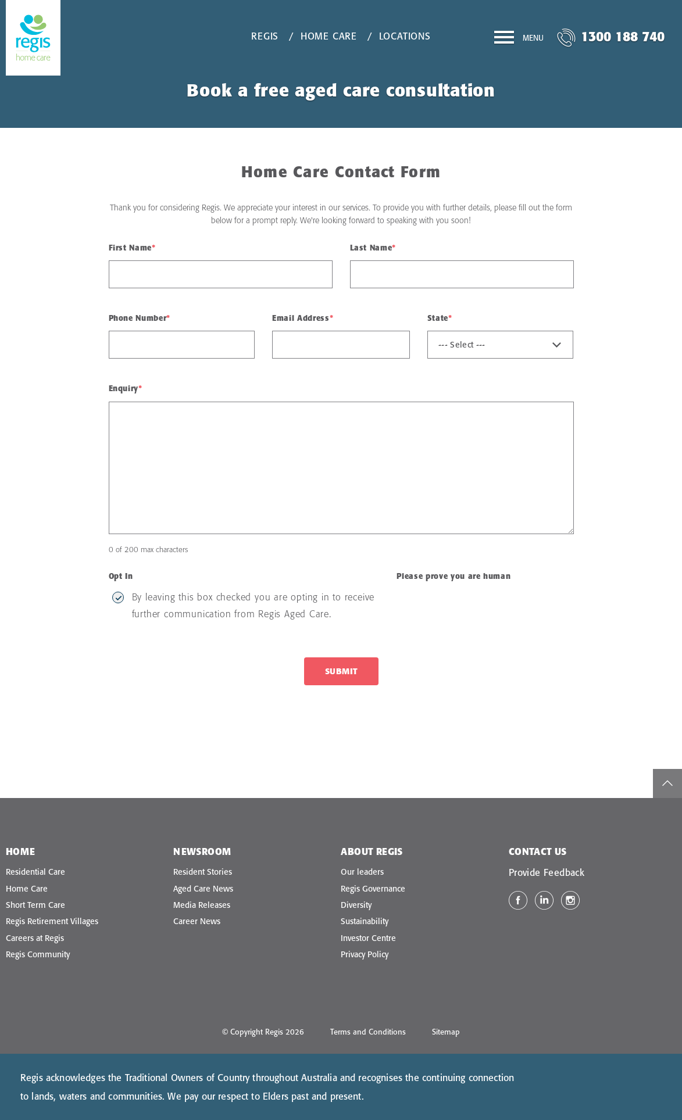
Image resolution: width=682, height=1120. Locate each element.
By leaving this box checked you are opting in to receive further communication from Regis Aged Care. (253, 605)
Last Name (373, 247)
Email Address (302, 318)
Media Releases (201, 905)
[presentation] (483, 611)
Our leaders (362, 872)
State (439, 318)
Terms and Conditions (368, 1031)
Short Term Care (35, 905)
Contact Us (538, 851)
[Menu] (519, 39)
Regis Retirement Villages (52, 921)
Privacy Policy (364, 954)
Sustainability (364, 921)
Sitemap (446, 1031)
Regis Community (38, 954)
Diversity (356, 905)
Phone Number (139, 318)
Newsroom (202, 851)
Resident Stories (202, 872)
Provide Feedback (546, 872)
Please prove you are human (453, 576)
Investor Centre (368, 938)
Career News (196, 921)
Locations (405, 36)
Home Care (329, 36)
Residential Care (35, 872)
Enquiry (125, 388)
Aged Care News (203, 888)
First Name (132, 247)
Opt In (121, 576)
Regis (264, 36)
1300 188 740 (623, 36)
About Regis (371, 851)
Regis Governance (373, 888)
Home (20, 851)
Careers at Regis (35, 938)
